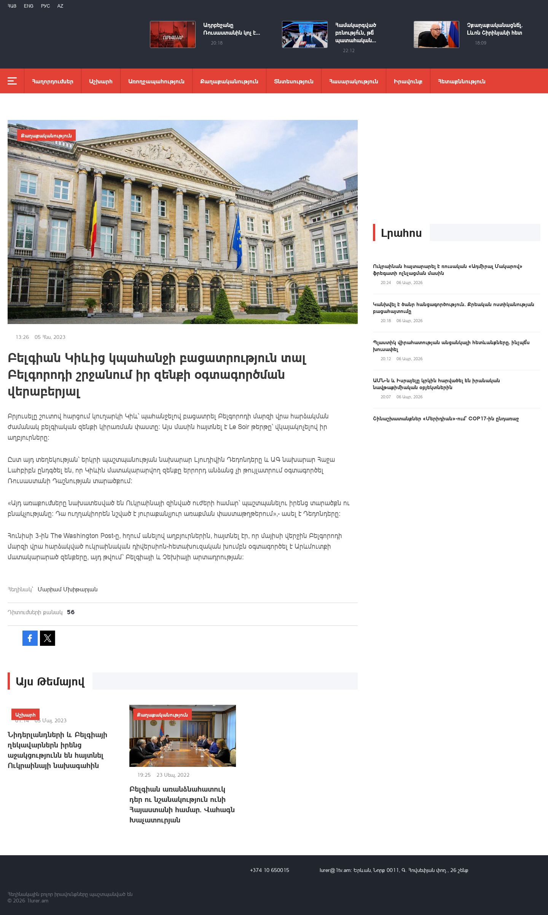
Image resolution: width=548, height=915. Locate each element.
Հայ (12, 6)
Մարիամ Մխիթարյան (67, 589)
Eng (28, 6)
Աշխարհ (101, 81)
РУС (45, 6)
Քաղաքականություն (229, 81)
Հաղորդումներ (52, 81)
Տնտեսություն (294, 81)
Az (60, 6)
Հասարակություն (353, 81)
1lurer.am (37, 900)
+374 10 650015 (269, 870)
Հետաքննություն (462, 81)
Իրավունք (408, 81)
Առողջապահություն (156, 81)
